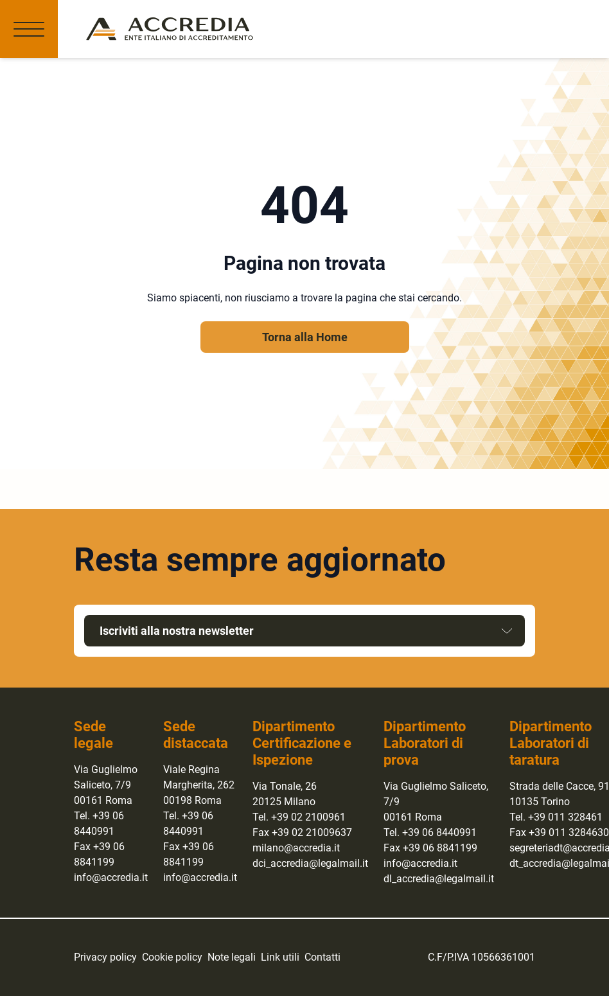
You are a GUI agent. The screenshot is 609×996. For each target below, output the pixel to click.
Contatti (322, 957)
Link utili (280, 957)
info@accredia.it (111, 877)
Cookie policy (172, 957)
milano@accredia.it (296, 848)
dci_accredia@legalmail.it (310, 863)
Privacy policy (105, 957)
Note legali (231, 957)
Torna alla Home (305, 337)
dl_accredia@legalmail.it (439, 879)
